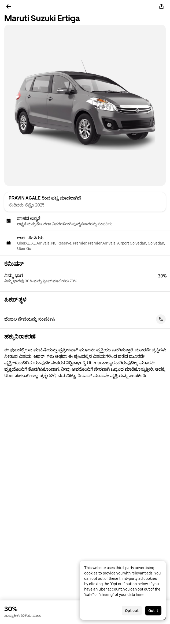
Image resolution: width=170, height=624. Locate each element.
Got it (153, 610)
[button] (87, 278)
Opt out (132, 610)
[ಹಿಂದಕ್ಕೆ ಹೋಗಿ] (8, 6)
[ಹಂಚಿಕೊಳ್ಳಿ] (161, 6)
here (139, 594)
